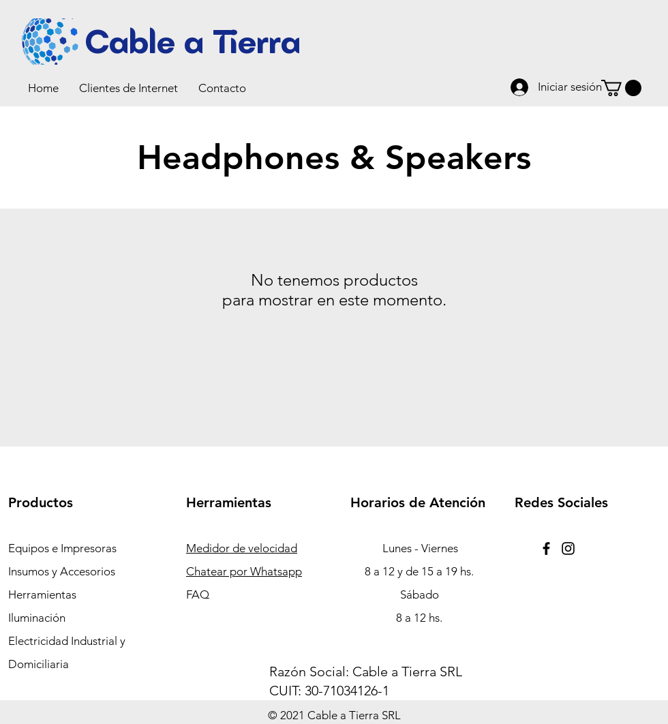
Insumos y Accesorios (61, 571)
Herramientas (42, 594)
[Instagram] (568, 548)
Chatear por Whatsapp (244, 571)
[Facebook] (546, 548)
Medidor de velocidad (241, 548)
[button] (128, 88)
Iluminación (36, 617)
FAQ (197, 594)
